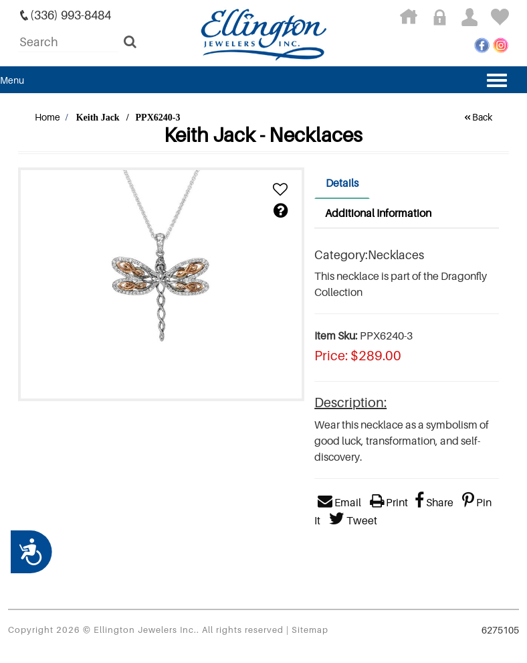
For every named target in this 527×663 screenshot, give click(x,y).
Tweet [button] (353, 520)
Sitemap (310, 629)
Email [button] (339, 502)
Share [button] (434, 502)
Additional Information (378, 213)
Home (47, 117)
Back (477, 117)
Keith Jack (98, 118)
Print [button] (389, 502)
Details (342, 183)
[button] (280, 189)
